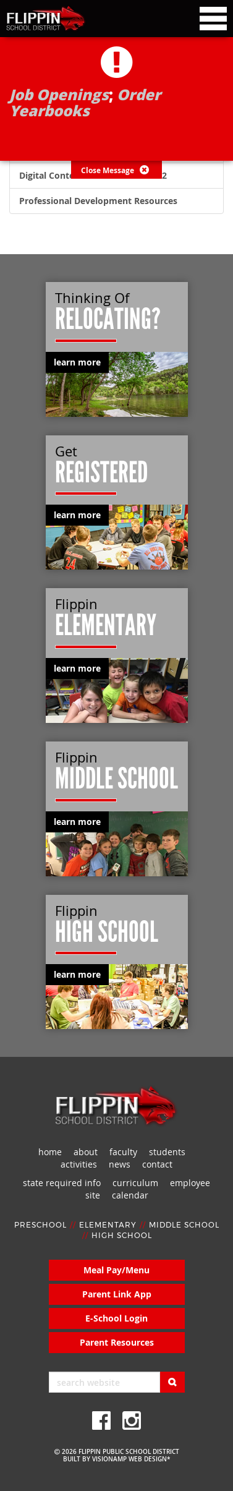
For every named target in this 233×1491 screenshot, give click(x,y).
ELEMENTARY (108, 1225)
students (167, 1152)
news (119, 1164)
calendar (130, 1195)
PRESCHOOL (40, 1225)
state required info (62, 1183)
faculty (123, 1152)
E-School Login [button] (116, 1318)
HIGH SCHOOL (121, 1235)
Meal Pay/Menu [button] (116, 1270)
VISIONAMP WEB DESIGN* (131, 1459)
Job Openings (59, 94)
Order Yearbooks (85, 102)
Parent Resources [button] (117, 1342)
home (50, 1152)
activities (79, 1164)
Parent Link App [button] (116, 1294)
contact (157, 1164)
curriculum (135, 1183)
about (86, 1152)
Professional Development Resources (98, 201)
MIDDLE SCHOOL (184, 1225)
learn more (77, 362)
